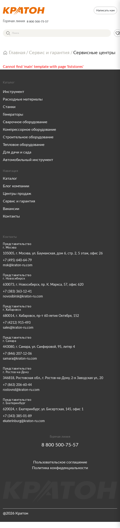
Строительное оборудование (28, 137)
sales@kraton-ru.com (18, 327)
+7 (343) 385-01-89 (17, 416)
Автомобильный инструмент (28, 160)
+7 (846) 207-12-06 (17, 353)
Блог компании (16, 186)
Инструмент (13, 92)
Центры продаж (17, 194)
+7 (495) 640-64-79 (17, 260)
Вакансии (11, 209)
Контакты (11, 216)
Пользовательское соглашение (60, 462)
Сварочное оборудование (25, 122)
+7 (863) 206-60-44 (17, 385)
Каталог (10, 178)
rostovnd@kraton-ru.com (21, 390)
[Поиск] (57, 33)
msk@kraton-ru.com (17, 265)
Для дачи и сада (17, 152)
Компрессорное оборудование (29, 129)
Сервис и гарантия (19, 201)
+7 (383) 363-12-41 (17, 291)
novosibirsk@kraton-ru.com (23, 296)
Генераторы (13, 114)
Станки (9, 107)
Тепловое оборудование (23, 145)
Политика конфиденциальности (60, 468)
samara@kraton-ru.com (20, 358)
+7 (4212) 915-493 (17, 322)
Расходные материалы (23, 99)
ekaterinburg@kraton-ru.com (24, 421)
